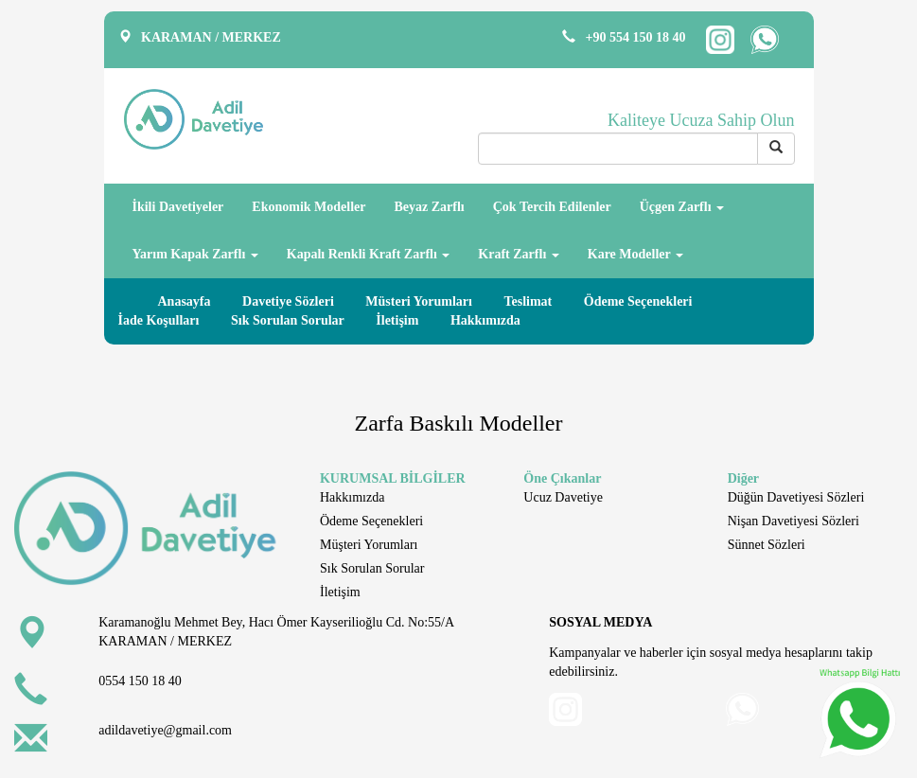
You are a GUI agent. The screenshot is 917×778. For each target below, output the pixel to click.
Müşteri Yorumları (368, 545)
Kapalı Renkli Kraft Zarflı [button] (368, 254)
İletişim (397, 320)
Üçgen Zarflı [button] (682, 207)
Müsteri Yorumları (418, 301)
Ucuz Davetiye (563, 497)
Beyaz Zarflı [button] (429, 207)
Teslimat (527, 301)
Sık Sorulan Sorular (287, 320)
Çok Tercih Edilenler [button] (552, 207)
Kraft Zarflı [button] (518, 254)
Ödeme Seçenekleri (638, 301)
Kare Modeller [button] (635, 254)
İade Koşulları (159, 320)
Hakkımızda (485, 320)
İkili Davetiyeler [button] (178, 207)
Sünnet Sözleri (766, 545)
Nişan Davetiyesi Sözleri (793, 521)
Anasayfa (184, 301)
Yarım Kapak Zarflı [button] (195, 254)
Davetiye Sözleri (288, 301)
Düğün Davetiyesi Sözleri (796, 497)
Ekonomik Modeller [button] (308, 207)
